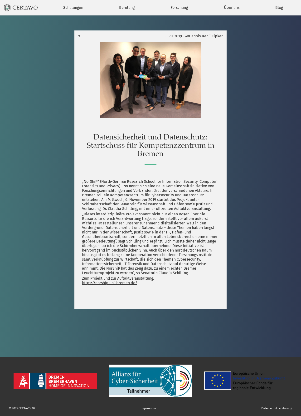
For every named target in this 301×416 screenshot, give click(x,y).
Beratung (127, 7)
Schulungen (73, 7)
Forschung (179, 7)
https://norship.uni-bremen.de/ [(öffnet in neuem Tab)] (109, 283)
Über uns (231, 7)
